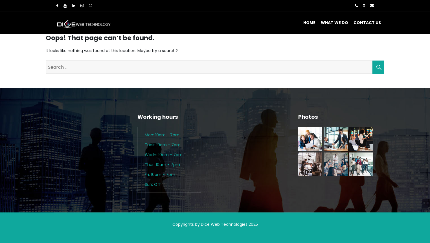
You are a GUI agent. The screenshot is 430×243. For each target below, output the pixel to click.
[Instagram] (82, 5)
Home (309, 22)
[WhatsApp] (90, 5)
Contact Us (367, 22)
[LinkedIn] (73, 5)
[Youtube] (65, 5)
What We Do (334, 22)
